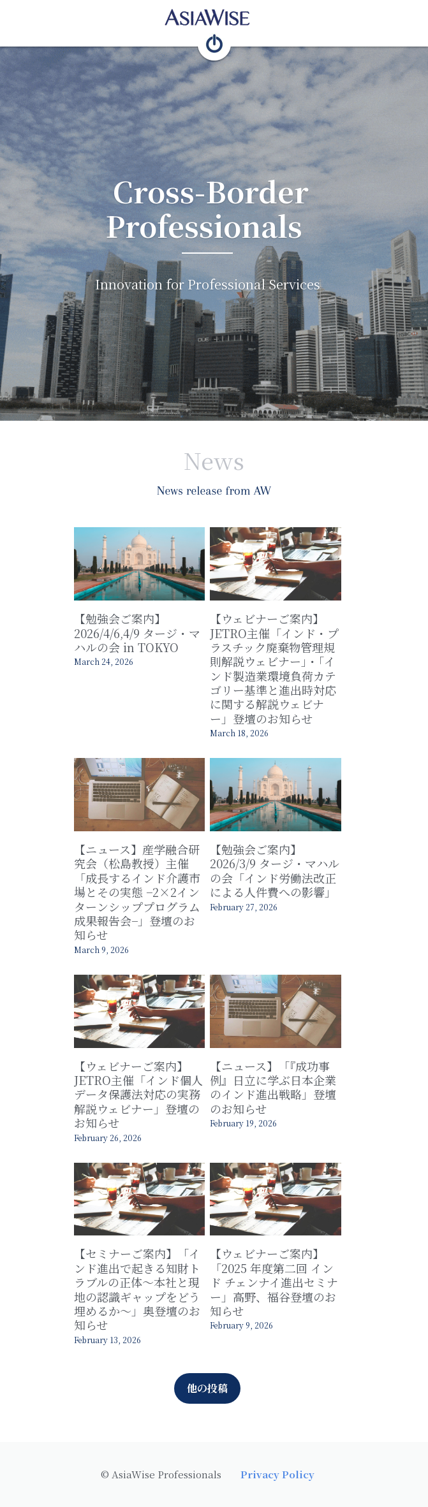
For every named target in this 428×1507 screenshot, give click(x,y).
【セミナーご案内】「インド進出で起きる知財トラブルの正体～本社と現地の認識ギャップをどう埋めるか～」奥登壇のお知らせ (142, 1290)
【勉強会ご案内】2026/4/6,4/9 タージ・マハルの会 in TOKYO (137, 636)
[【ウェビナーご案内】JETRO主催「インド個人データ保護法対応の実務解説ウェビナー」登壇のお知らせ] (142, 1005)
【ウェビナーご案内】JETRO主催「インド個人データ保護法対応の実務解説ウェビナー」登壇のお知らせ (142, 1091)
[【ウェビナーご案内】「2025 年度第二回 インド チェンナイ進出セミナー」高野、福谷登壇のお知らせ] (285, 1197)
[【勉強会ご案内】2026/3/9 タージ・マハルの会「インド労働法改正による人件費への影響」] (285, 800)
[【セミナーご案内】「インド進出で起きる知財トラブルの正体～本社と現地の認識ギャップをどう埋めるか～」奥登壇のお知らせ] (142, 1197)
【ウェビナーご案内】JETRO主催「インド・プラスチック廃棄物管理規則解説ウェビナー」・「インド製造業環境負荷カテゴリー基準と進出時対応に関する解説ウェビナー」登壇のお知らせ (285, 672)
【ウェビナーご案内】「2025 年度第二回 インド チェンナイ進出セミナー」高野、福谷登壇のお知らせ (285, 1275)
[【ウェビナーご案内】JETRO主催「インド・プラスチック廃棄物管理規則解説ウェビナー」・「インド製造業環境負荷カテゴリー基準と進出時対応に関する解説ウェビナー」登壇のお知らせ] (285, 565)
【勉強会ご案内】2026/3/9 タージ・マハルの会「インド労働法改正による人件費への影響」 (281, 878)
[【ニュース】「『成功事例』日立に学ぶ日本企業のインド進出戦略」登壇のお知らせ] (285, 1005)
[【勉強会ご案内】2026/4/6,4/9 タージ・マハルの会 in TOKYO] (142, 565)
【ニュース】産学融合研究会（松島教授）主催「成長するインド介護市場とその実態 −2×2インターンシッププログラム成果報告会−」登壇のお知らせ (142, 892)
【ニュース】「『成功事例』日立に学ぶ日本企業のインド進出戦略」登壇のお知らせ (285, 1083)
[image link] (214, 16)
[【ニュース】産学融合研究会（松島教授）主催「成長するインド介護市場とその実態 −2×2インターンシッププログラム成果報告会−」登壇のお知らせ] (142, 800)
